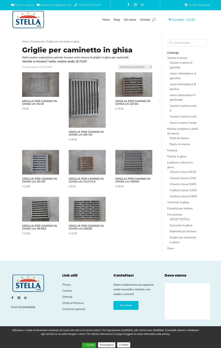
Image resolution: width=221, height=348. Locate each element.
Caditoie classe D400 (183, 196)
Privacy (66, 285)
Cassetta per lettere (180, 208)
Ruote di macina (180, 144)
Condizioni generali (73, 309)
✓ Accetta (89, 345)
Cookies (67, 291)
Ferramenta (37, 41)
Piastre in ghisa (176, 156)
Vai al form (126, 305)
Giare (170, 248)
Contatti (145, 20)
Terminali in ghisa (178, 202)
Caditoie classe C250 (183, 190)
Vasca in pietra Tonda (183, 123)
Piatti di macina (179, 138)
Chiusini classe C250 (183, 178)
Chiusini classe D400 (183, 184)
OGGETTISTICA (180, 219)
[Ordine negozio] (135, 67)
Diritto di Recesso (73, 303)
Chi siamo (130, 20)
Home (106, 20)
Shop (117, 20)
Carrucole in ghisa (181, 225)
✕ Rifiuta (124, 345)
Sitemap (67, 297)
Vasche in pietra (177, 58)
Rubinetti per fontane (183, 231)
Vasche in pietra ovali (183, 116)
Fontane (172, 150)
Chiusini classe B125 (183, 172)
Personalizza (107, 345)
